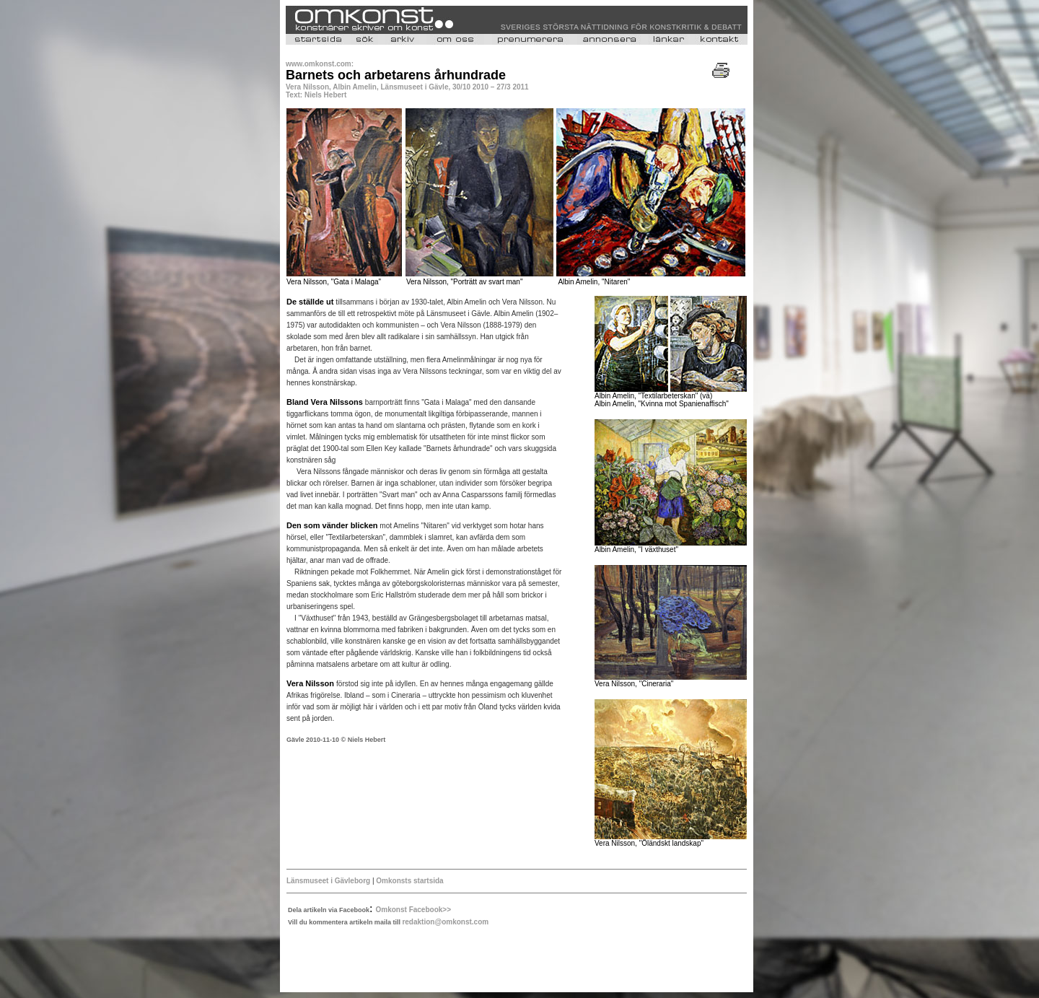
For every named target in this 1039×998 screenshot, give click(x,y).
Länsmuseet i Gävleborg (328, 881)
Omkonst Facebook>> (413, 910)
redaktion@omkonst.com (445, 922)
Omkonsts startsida (409, 881)
